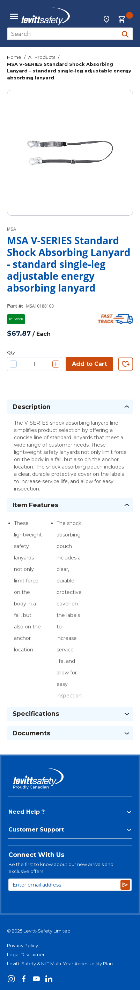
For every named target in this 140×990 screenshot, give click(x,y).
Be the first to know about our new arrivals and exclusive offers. (60, 867)
